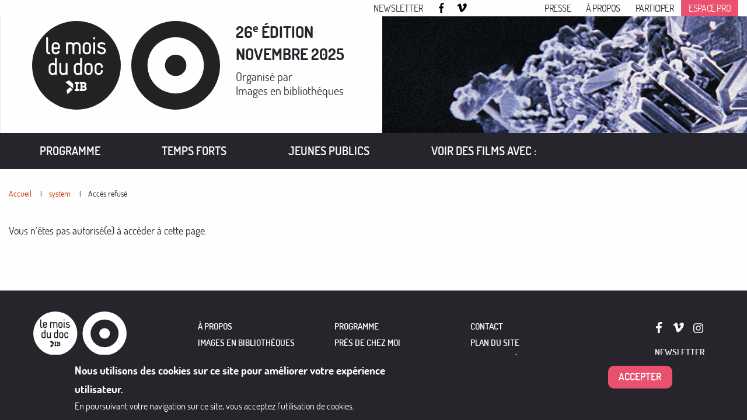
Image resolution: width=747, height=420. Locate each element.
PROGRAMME (356, 326)
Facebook (443, 8)
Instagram (481, 9)
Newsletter (398, 8)
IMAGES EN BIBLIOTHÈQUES (246, 342)
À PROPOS (215, 326)
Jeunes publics (328, 151)
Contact (486, 326)
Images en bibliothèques (290, 90)
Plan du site (494, 342)
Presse (557, 8)
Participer (655, 8)
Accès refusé (107, 193)
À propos (603, 8)
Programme (70, 151)
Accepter (640, 378)
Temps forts (194, 151)
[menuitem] (70, 151)
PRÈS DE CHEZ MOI (367, 342)
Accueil (20, 193)
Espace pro (710, 8)
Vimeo (462, 9)
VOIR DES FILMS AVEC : (483, 151)
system (60, 193)
